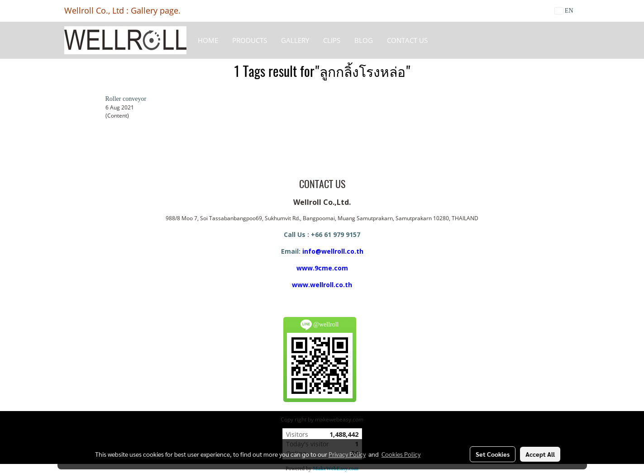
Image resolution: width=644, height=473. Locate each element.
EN (564, 10)
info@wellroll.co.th (332, 251)
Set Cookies (493, 454)
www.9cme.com (322, 268)
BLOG (363, 40)
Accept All (540, 454)
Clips (331, 40)
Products (249, 40)
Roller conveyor (126, 98)
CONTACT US (407, 40)
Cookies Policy (401, 454)
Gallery (295, 40)
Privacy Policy (347, 454)
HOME (208, 40)
